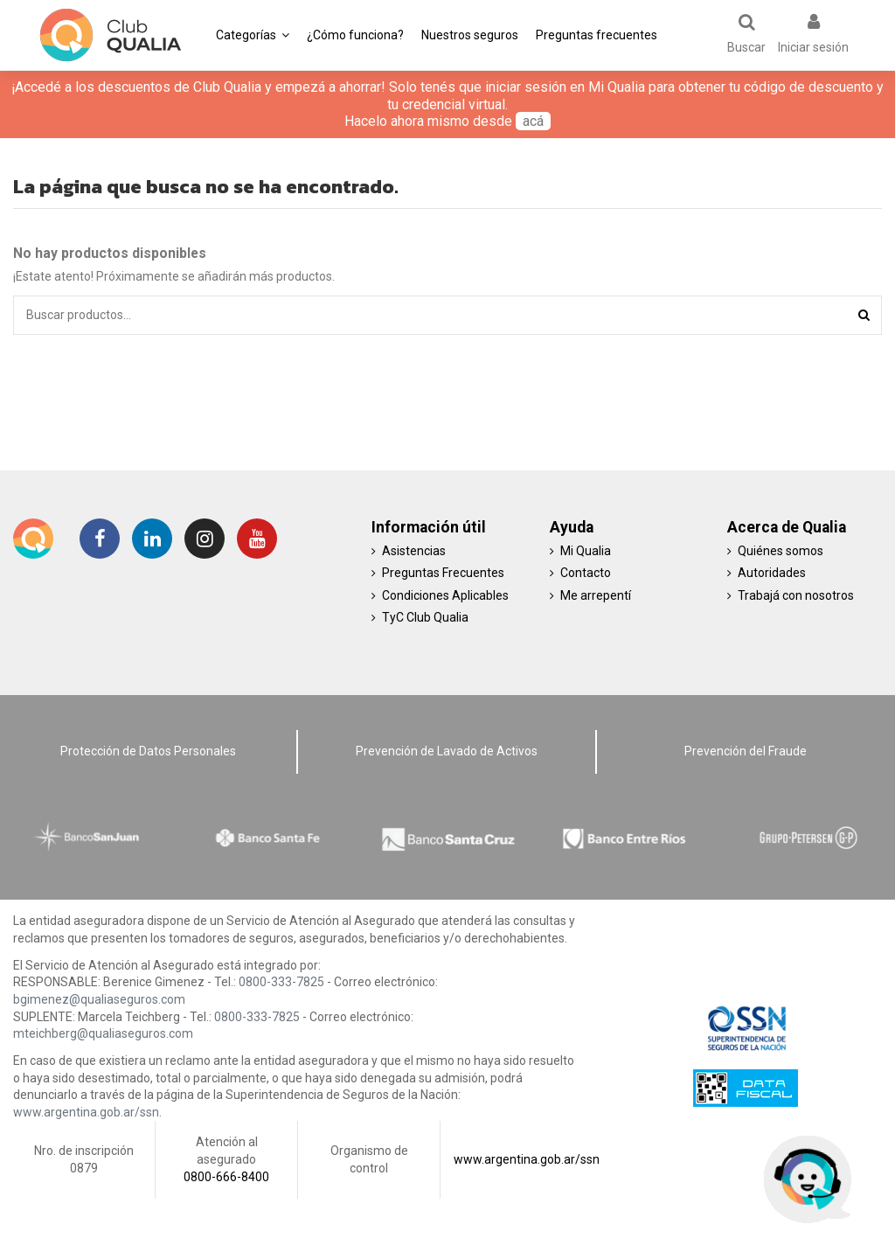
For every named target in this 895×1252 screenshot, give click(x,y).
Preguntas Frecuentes (443, 573)
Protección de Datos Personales (148, 751)
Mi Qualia (585, 551)
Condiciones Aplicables (445, 595)
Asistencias (414, 551)
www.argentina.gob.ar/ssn (86, 1112)
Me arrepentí (595, 595)
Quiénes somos (780, 551)
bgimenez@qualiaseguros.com (99, 999)
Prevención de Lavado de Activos (447, 751)
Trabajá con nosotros (796, 595)
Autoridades (772, 573)
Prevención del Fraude (745, 751)
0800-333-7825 (281, 982)
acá (533, 121)
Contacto (585, 573)
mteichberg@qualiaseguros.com (103, 1033)
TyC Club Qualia (425, 617)
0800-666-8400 (226, 1177)
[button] (252, 35)
